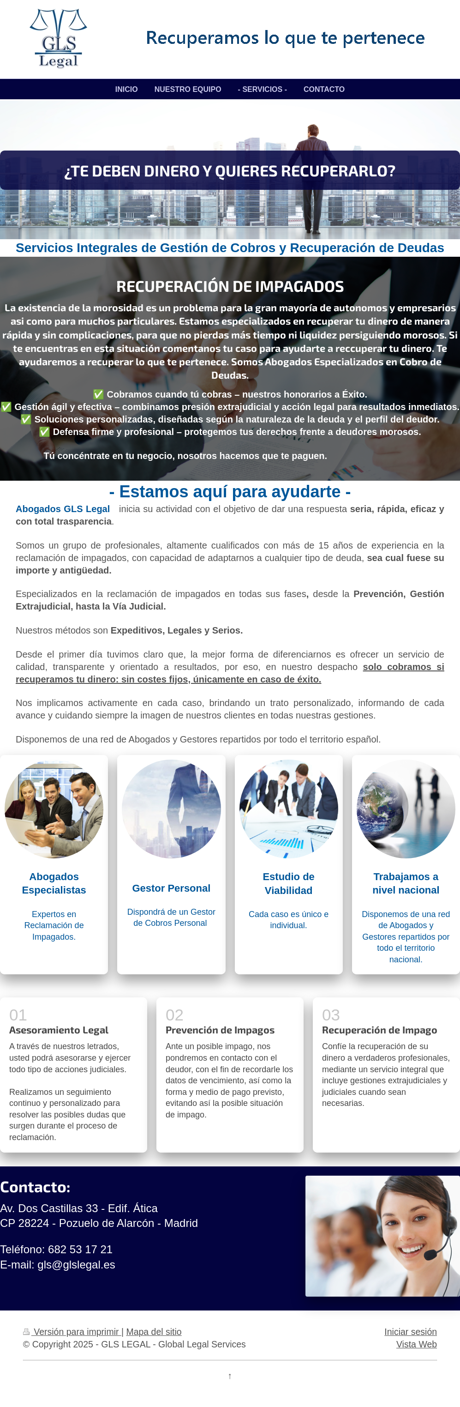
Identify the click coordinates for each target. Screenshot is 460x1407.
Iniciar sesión (410, 1332)
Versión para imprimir (72, 1332)
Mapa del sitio (153, 1332)
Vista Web (416, 1344)
